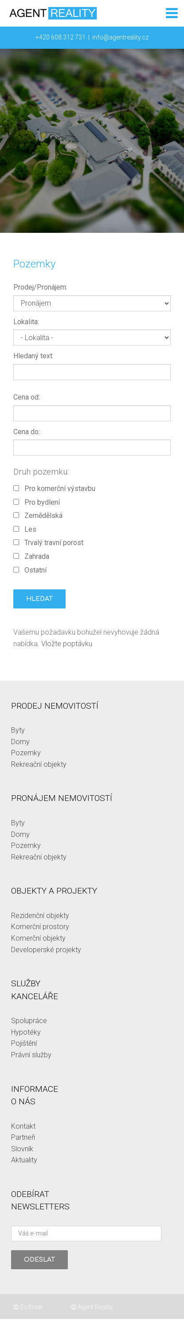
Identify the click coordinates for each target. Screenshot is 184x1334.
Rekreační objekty (39, 764)
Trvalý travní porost (48, 542)
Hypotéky (26, 1032)
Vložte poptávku (66, 644)
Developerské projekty (46, 950)
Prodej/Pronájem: (40, 287)
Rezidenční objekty (40, 915)
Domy (20, 742)
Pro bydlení (36, 502)
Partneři (23, 1137)
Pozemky (26, 753)
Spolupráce (29, 1020)
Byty (18, 730)
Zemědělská (38, 515)
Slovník (22, 1149)
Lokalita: (26, 322)
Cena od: (26, 397)
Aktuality (24, 1160)
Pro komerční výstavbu (54, 488)
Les (24, 529)
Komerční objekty (38, 938)
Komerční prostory (40, 926)
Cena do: (26, 432)
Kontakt (23, 1126)
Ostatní (30, 570)
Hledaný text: (33, 356)
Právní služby (31, 1055)
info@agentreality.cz (120, 37)
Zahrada (31, 556)
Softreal (27, 1306)
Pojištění (24, 1043)
